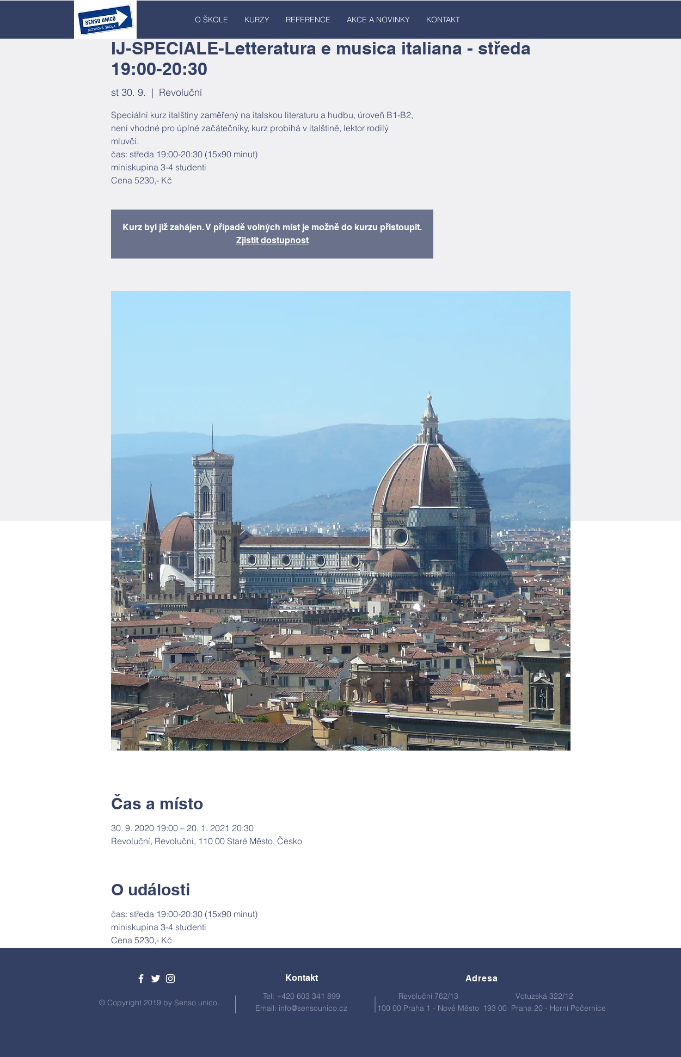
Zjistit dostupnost (272, 240)
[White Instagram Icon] (170, 979)
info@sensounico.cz (313, 1008)
